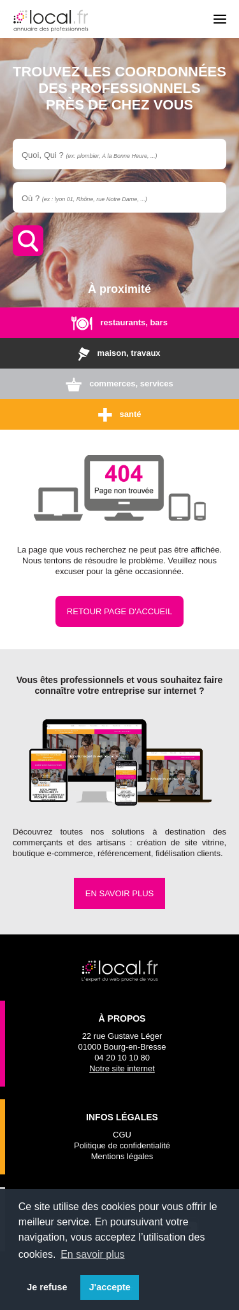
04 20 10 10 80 (122, 1057)
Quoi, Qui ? (89, 155)
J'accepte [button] (110, 1287)
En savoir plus (119, 893)
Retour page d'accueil (119, 611)
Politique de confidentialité (122, 1145)
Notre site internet (122, 1068)
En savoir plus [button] (93, 1254)
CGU (122, 1134)
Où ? (84, 198)
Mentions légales (122, 1156)
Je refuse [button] (47, 1287)
